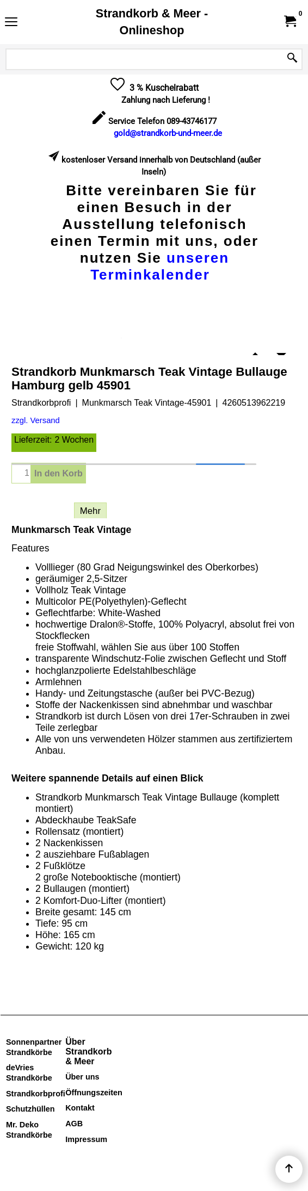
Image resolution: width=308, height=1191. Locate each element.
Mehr (90, 511)
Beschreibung (40, 511)
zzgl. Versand (35, 420)
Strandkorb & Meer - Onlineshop (152, 22)
